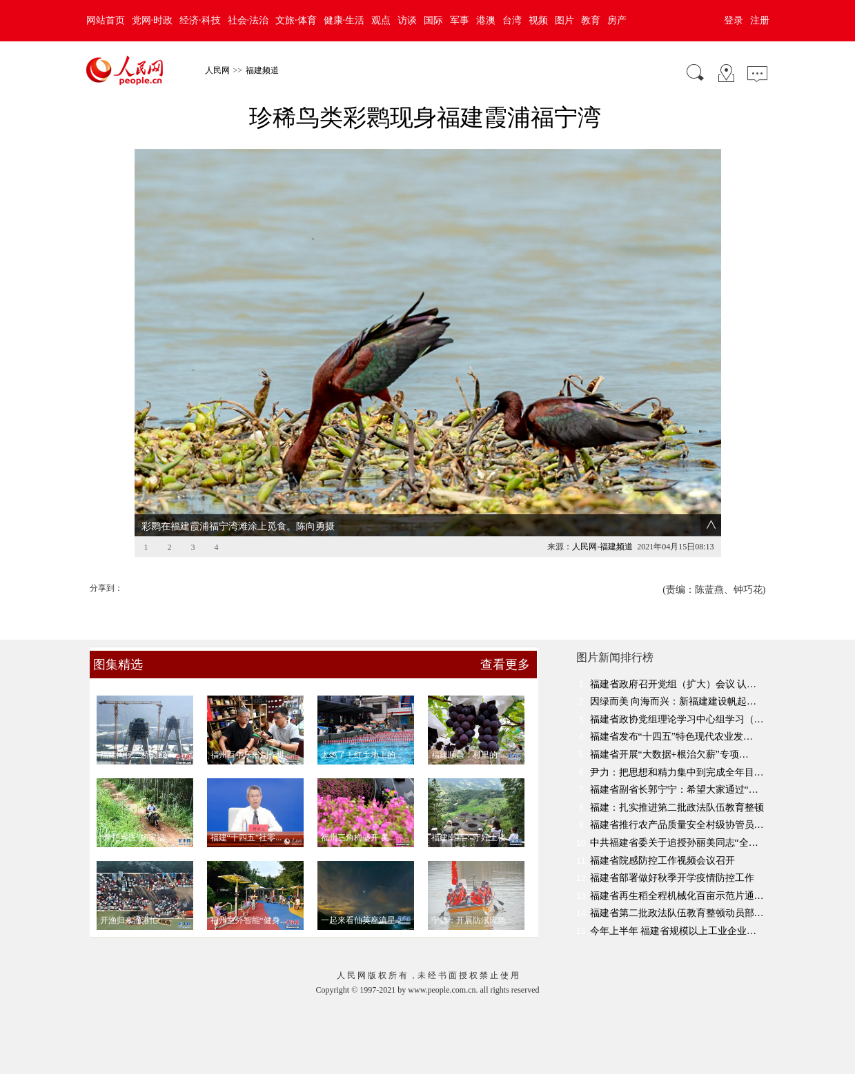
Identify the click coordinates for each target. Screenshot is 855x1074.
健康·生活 (344, 20)
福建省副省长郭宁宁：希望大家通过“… (674, 789)
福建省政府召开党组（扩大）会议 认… (673, 684)
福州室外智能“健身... (248, 920)
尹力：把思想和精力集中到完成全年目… (677, 772)
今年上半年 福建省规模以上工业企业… (673, 931)
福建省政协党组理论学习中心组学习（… (677, 719)
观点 (381, 20)
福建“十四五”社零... (246, 837)
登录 (733, 20)
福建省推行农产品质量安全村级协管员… (677, 825)
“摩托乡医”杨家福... (136, 837)
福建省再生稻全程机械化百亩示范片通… (677, 896)
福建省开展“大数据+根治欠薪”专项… (669, 754)
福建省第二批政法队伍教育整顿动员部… (677, 913)
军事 (459, 20)
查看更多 (505, 664)
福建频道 (262, 70)
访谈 (407, 20)
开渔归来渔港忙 (129, 920)
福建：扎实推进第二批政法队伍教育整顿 (677, 807)
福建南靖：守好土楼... (471, 837)
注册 (759, 20)
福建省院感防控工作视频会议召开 (662, 860)
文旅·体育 (296, 20)
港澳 (485, 20)
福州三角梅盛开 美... (358, 837)
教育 (590, 20)
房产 (617, 20)
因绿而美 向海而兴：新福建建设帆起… (673, 701)
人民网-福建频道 (602, 546)
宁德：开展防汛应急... (471, 920)
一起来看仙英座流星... (361, 920)
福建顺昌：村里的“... (469, 755)
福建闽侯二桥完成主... (140, 755)
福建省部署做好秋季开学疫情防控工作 (672, 878)
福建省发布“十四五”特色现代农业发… (671, 736)
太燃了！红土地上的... (361, 755)
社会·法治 (248, 20)
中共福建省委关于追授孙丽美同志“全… (674, 843)
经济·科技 (200, 20)
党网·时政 (152, 20)
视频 (538, 20)
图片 (564, 20)
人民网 (217, 70)
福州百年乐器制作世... (250, 755)
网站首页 (105, 20)
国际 (433, 20)
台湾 (512, 20)
